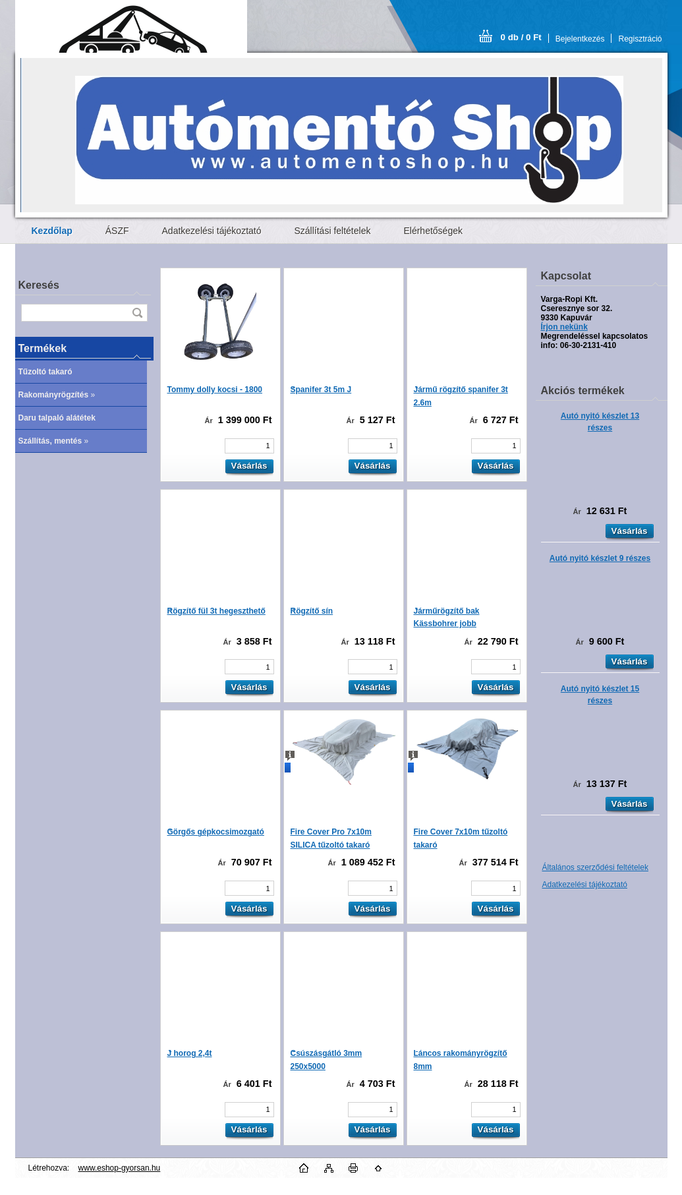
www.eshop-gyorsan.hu (119, 1168)
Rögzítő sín (312, 611)
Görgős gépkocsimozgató (215, 831)
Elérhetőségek (433, 230)
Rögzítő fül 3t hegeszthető (216, 611)
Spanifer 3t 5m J (321, 389)
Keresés (38, 285)
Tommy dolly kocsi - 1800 (215, 389)
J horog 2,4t (189, 1053)
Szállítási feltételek (333, 230)
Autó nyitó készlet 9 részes (600, 558)
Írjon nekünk (564, 327)
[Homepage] (52, 231)
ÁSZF (117, 230)
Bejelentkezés (580, 39)
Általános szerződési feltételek (595, 867)
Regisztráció (640, 39)
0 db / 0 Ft (521, 37)
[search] (137, 313)
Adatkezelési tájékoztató (212, 230)
